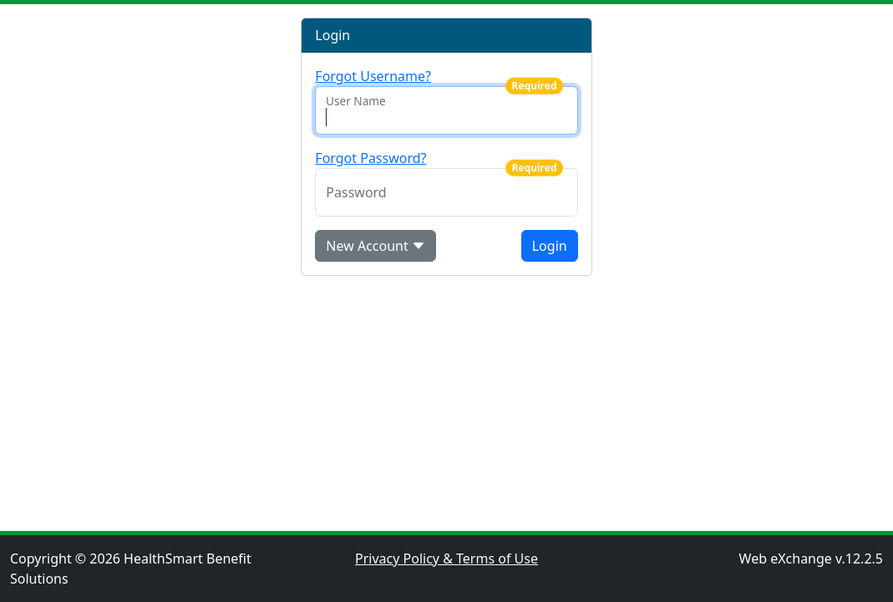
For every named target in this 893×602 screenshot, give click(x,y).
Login (549, 246)
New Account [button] (375, 246)
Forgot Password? (370, 158)
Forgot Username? (373, 76)
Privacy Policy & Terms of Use (446, 558)
